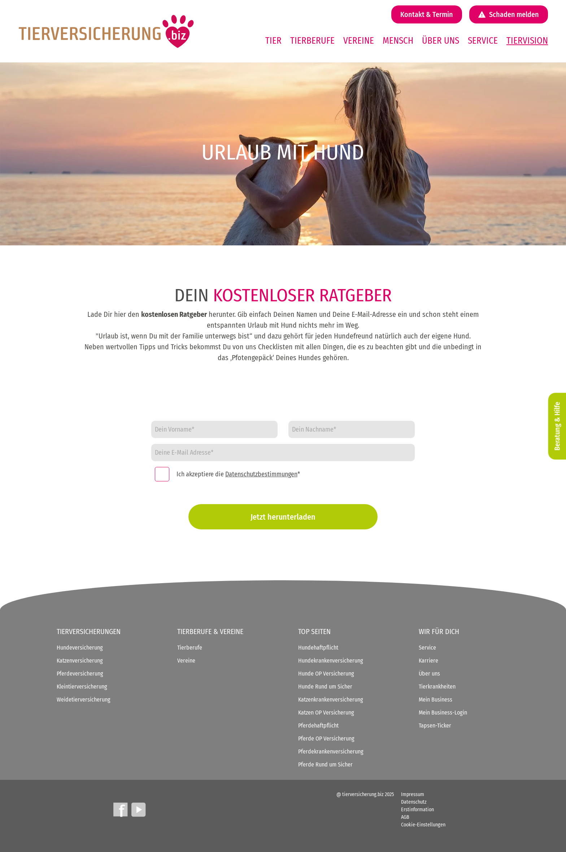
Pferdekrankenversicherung (330, 751)
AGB (405, 817)
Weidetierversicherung (83, 699)
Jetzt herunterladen (283, 517)
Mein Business (435, 699)
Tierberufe (312, 40)
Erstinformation (417, 810)
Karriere (428, 660)
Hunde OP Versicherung (326, 673)
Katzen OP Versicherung (326, 712)
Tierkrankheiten (437, 686)
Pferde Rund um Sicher (325, 764)
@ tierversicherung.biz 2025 (365, 794)
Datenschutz (414, 802)
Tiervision (527, 40)
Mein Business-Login (443, 712)
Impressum (412, 794)
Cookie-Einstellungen (423, 825)
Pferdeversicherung (80, 673)
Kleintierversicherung (82, 686)
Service (483, 40)
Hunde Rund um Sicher (325, 686)
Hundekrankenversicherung (330, 660)
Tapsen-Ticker (435, 725)
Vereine (358, 40)
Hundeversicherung (80, 647)
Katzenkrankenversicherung (330, 699)
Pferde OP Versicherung (326, 738)
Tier (273, 40)
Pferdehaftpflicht (318, 725)
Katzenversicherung (80, 660)
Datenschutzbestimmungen (261, 474)
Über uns (440, 40)
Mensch (398, 40)
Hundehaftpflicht (318, 647)
